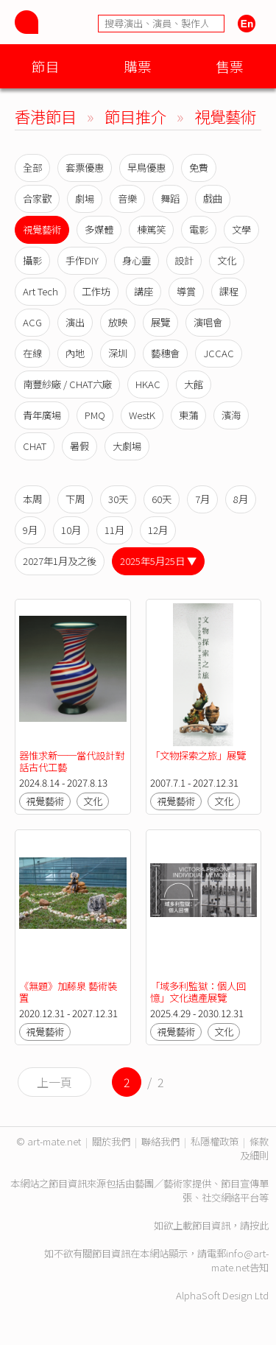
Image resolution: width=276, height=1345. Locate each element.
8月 (240, 499)
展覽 (160, 322)
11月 (114, 530)
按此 (259, 1225)
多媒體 (99, 229)
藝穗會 (165, 353)
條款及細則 (254, 1148)
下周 (75, 499)
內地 (75, 353)
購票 (138, 66)
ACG (32, 322)
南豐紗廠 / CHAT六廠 (67, 384)
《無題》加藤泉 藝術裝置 (68, 992)
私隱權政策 (214, 1141)
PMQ (95, 415)
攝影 (32, 260)
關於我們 (111, 1141)
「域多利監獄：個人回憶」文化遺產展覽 (198, 992)
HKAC (147, 384)
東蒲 (188, 415)
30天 (118, 499)
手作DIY (82, 260)
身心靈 (136, 260)
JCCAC (218, 353)
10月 (71, 530)
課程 (228, 291)
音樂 (127, 199)
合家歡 (37, 199)
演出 (75, 322)
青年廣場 (42, 415)
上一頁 (54, 1082)
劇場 (84, 199)
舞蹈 (170, 199)
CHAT (34, 446)
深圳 (117, 353)
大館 (193, 384)
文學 (241, 229)
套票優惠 (85, 168)
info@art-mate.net (240, 1260)
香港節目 (46, 116)
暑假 (79, 446)
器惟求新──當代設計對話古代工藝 (71, 761)
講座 (143, 291)
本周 (32, 499)
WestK (142, 415)
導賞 (186, 291)
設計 (184, 260)
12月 (158, 530)
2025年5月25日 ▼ (158, 561)
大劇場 (127, 446)
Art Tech (40, 291)
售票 (230, 66)
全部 (32, 168)
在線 (32, 353)
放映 (117, 322)
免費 (198, 168)
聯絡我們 (160, 1141)
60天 (161, 499)
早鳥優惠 (146, 168)
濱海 (231, 415)
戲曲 (212, 199)
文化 (226, 260)
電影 (198, 229)
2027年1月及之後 (59, 561)
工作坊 (96, 291)
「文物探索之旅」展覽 (198, 755)
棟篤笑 (151, 229)
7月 (202, 499)
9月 (30, 530)
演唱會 (208, 322)
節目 (46, 66)
